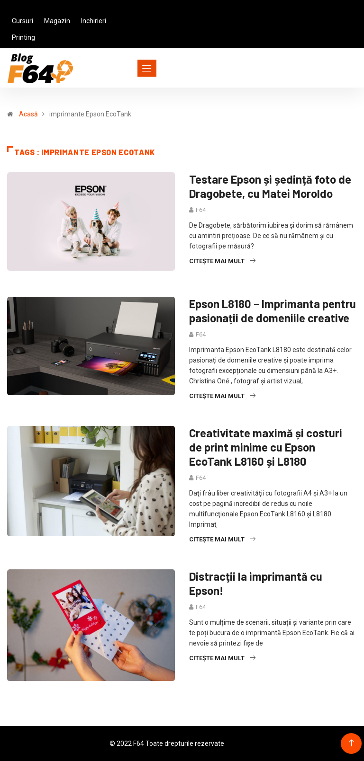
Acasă (28, 114)
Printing (23, 37)
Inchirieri (93, 21)
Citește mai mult (222, 261)
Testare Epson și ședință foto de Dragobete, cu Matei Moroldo (270, 186)
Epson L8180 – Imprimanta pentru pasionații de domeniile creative (272, 311)
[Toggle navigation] (129, 68)
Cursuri (22, 21)
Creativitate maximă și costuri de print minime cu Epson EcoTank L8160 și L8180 (265, 447)
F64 (201, 209)
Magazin (57, 21)
